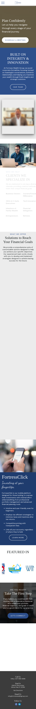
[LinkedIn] (19, 704)
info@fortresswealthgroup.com (18, 696)
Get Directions (18, 690)
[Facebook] (16, 704)
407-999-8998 (20, 679)
